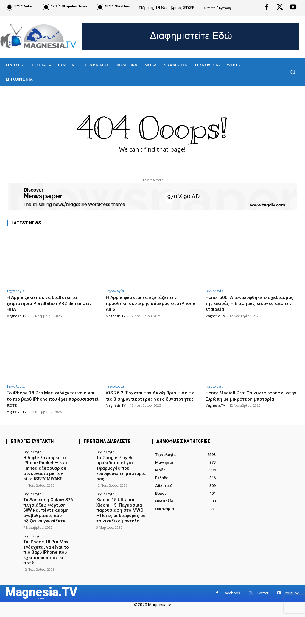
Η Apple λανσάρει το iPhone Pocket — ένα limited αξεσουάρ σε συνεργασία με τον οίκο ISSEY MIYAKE (45, 466)
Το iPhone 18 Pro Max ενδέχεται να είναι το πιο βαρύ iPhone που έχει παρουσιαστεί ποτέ (48, 399)
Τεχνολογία (16, 290)
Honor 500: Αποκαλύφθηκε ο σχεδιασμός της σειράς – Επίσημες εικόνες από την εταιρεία (247, 303)
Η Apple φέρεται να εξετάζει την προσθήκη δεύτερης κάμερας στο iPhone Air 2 (146, 303)
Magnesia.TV (17, 316)
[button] (293, 72)
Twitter (262, 578)
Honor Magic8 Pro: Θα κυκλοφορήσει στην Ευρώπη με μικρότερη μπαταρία (250, 396)
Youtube (292, 578)
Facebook (231, 578)
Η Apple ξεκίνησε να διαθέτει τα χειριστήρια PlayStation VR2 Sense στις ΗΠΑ (47, 303)
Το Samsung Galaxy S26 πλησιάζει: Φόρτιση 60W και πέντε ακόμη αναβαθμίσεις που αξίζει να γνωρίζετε (46, 505)
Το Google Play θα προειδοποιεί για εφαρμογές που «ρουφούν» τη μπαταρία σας (121, 464)
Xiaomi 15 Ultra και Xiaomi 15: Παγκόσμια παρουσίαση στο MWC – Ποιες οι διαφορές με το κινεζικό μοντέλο (119, 500)
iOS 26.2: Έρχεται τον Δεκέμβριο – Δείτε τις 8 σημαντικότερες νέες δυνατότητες (147, 399)
